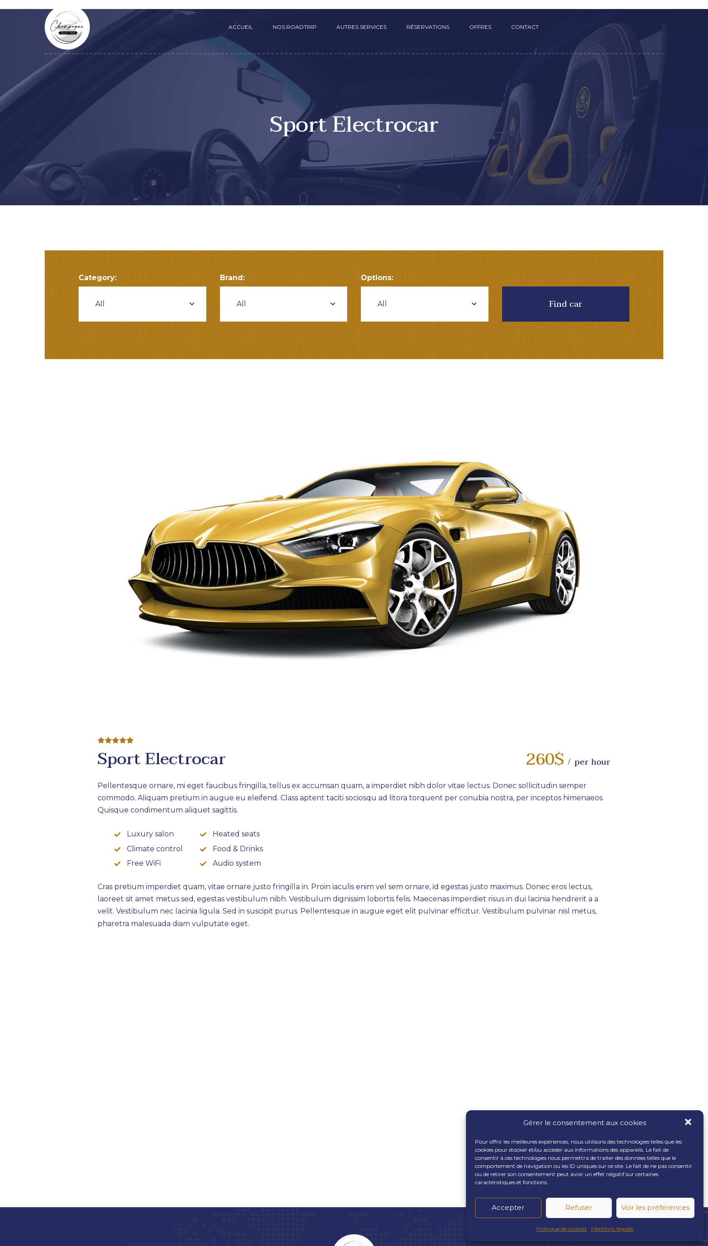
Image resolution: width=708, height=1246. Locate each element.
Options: (377, 277)
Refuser (578, 1207)
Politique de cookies (561, 1228)
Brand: (232, 277)
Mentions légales (612, 1228)
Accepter (508, 1207)
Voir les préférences (655, 1207)
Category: (97, 277)
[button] (689, 1122)
